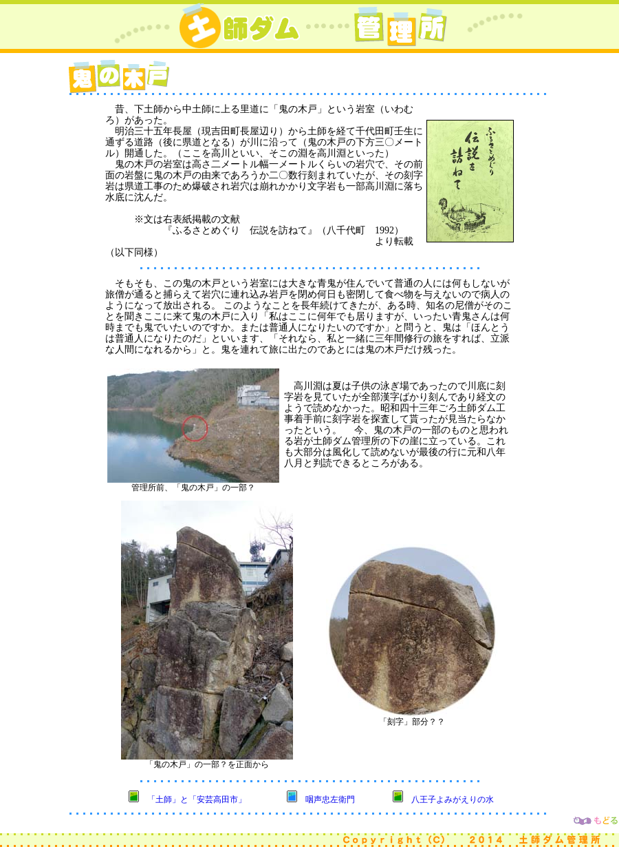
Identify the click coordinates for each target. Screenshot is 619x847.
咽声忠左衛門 (330, 799)
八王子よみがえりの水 (452, 799)
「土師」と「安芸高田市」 (196, 799)
